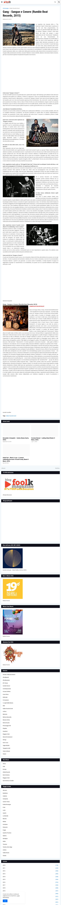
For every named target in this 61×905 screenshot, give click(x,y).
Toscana (5, 844)
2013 (30, 874)
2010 (30, 865)
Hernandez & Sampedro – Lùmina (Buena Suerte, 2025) (16, 439)
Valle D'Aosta (6, 852)
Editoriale (5, 697)
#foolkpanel (6, 677)
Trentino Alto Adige (7, 847)
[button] (2, 2)
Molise (4, 821)
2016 (30, 882)
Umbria (4, 850)
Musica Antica (6, 720)
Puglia (4, 830)
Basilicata (5, 793)
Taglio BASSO (6, 745)
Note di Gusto (6, 722)
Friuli (4, 807)
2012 (30, 871)
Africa (4, 763)
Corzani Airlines (6, 691)
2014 (30, 876)
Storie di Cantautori (7, 737)
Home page (5, 8)
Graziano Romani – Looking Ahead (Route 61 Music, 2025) (43, 439)
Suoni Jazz (5, 742)
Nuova (3, 468)
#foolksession (6, 680)
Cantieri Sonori (6, 685)
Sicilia (4, 841)
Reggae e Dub (6, 734)
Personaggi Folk (7, 725)
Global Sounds (6, 772)
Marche (5, 818)
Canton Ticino (6, 801)
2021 (30, 896)
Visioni (4, 754)
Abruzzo (5, 790)
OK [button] (5, 900)
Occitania (5, 824)
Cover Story (5, 694)
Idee (4, 705)
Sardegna (5, 838)
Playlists (5, 728)
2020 (30, 893)
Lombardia (5, 816)
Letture (4, 711)
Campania (5, 798)
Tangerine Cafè (6, 748)
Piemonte (5, 827)
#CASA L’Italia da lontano (9, 674)
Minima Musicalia (7, 717)
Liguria (4, 813)
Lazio (4, 810)
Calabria (5, 796)
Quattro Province (7, 832)
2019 (30, 891)
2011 (30, 868)
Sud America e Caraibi (8, 780)
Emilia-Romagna (7, 804)
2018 (30, 888)
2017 (30, 885)
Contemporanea (7, 688)
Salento (5, 835)
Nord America (6, 775)
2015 (30, 879)
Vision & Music (6, 751)
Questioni (5, 731)
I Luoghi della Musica (8, 703)
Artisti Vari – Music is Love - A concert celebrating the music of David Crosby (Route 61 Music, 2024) (16, 459)
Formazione (6, 700)
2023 (30, 902)
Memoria (5, 714)
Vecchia (57, 468)
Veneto (4, 855)
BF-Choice (5, 683)
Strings (4, 739)
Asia (4, 766)
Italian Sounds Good (15, 8)
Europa (4, 769)
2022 (30, 899)
